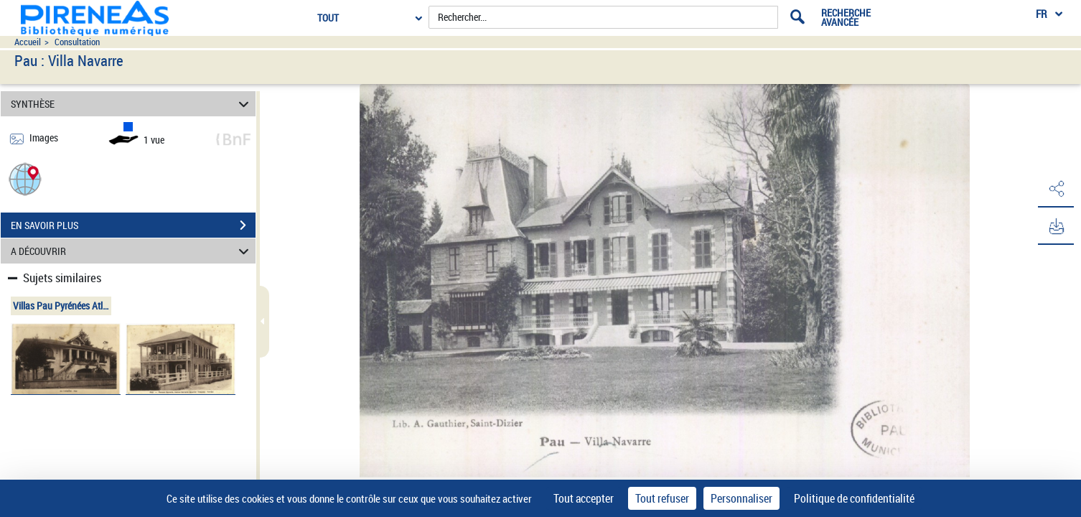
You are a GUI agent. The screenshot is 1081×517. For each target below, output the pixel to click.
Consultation (77, 42)
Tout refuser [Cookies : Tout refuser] (662, 498)
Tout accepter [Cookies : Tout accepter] (583, 498)
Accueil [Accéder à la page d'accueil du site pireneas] (27, 42)
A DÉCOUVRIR (132, 251)
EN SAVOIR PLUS (133, 225)
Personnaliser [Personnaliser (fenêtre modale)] (741, 498)
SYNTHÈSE (132, 103)
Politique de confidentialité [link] (854, 498)
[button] (25, 178)
